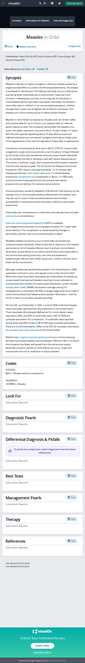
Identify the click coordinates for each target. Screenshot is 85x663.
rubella (23, 287)
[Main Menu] (3, 3)
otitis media (33, 173)
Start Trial (42, 645)
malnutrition (12, 216)
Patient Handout (26, 47)
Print (8, 47)
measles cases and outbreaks (24, 330)
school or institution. (57, 660)
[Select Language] (53, 3)
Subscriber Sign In (43, 652)
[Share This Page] (45, 3)
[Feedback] (60, 3)
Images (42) (75, 46)
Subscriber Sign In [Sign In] (74, 3)
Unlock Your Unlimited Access (42, 638)
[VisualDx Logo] (15, 3)
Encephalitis (24, 176)
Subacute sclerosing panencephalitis (25, 223)
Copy (72, 77)
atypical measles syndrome (34, 337)
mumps (9, 287)
